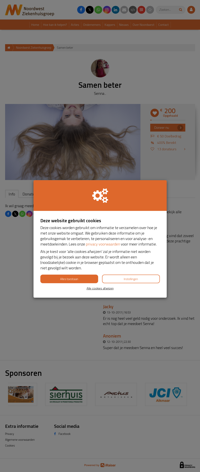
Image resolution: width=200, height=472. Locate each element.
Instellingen (131, 279)
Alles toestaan (69, 279)
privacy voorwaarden (103, 244)
